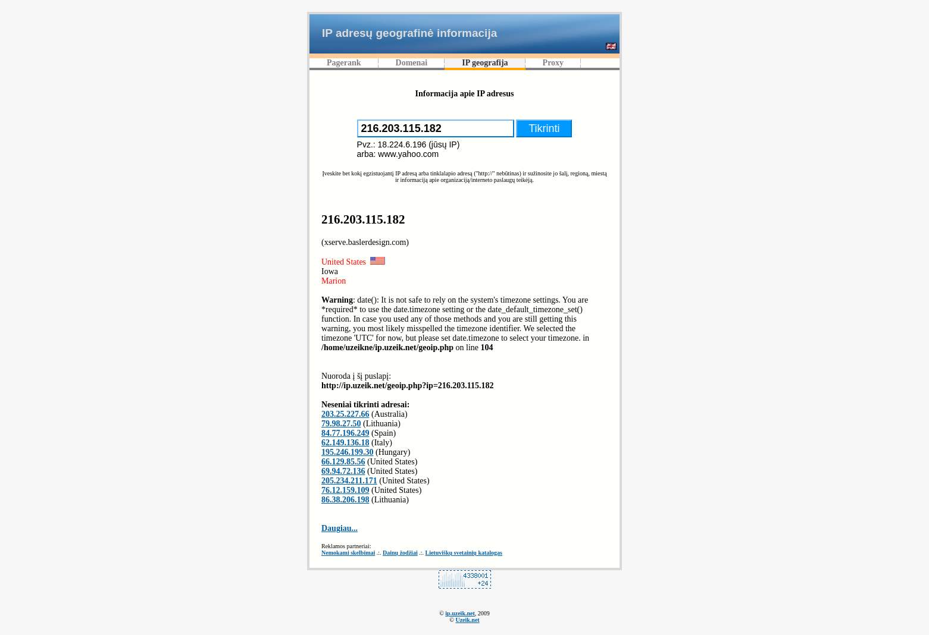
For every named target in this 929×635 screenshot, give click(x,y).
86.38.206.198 (345, 499)
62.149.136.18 (345, 442)
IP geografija (485, 62)
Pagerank (344, 62)
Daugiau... (339, 528)
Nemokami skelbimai (348, 552)
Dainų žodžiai (400, 552)
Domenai (412, 62)
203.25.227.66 (345, 414)
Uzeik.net (467, 620)
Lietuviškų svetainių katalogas (463, 552)
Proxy (553, 62)
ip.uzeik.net (459, 613)
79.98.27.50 (341, 423)
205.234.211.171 (349, 480)
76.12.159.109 (345, 490)
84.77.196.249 (345, 433)
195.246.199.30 (347, 452)
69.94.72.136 (343, 471)
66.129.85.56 (343, 461)
